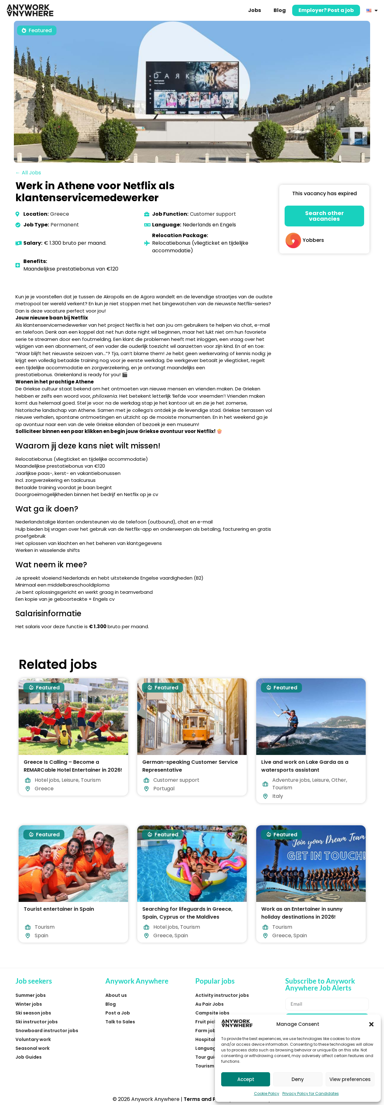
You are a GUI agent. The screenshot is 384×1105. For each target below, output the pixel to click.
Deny (298, 1079)
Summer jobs (30, 995)
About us (116, 995)
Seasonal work (32, 1048)
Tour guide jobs (213, 1057)
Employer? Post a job (326, 10)
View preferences (350, 1079)
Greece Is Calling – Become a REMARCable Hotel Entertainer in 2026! (73, 766)
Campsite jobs (212, 1013)
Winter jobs (28, 1004)
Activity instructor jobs (222, 995)
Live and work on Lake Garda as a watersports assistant (304, 766)
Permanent (64, 224)
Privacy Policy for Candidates (310, 1093)
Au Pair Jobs (209, 1004)
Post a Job (117, 1013)
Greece (59, 214)
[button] (371, 1024)
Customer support (213, 214)
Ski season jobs (33, 1013)
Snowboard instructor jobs (46, 1030)
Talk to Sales (120, 1022)
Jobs (254, 10)
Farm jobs (206, 1030)
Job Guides (28, 1057)
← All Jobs (28, 172)
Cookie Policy (266, 1093)
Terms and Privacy (208, 1099)
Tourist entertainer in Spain (59, 909)
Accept (245, 1079)
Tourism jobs (210, 1066)
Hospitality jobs (213, 1039)
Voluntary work (33, 1039)
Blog (280, 10)
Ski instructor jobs (36, 1022)
